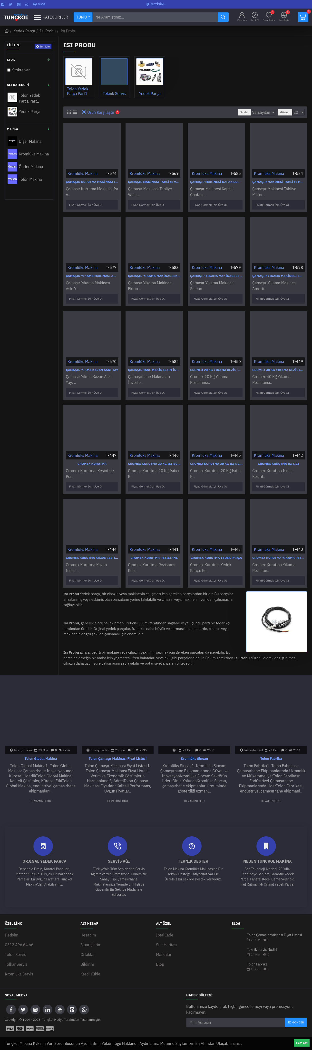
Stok (11, 60)
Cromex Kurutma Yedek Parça (216, 547)
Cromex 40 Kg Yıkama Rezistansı (278, 365)
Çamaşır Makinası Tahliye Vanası (154, 182)
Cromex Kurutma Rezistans (154, 547)
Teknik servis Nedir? (262, 936)
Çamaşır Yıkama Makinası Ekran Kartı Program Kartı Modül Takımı (154, 273)
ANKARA (258, 1035)
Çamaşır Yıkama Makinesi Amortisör (278, 273)
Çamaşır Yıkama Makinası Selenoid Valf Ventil (216, 273)
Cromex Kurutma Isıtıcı (278, 456)
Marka (12, 129)
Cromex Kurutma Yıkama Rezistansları (278, 547)
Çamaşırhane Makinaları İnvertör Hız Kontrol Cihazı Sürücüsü (154, 365)
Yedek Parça (24, 31)
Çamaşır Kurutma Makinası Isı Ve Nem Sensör (92, 182)
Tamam (302, 1043)
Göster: (287, 112)
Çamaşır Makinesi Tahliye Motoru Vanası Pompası (278, 182)
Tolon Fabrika (271, 745)
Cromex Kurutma (92, 456)
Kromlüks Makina (83, 173)
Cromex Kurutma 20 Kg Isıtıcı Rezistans (154, 456)
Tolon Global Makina (41, 745)
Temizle (44, 46)
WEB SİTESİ (235, 1035)
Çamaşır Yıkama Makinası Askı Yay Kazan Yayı (92, 273)
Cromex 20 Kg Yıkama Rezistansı (216, 365)
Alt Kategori (18, 85)
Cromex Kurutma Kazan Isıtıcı (92, 547)
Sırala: (239, 112)
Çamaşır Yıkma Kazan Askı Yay (92, 365)
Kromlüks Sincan (194, 745)
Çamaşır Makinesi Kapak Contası (216, 182)
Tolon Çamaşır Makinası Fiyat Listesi (117, 745)
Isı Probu (48, 31)
